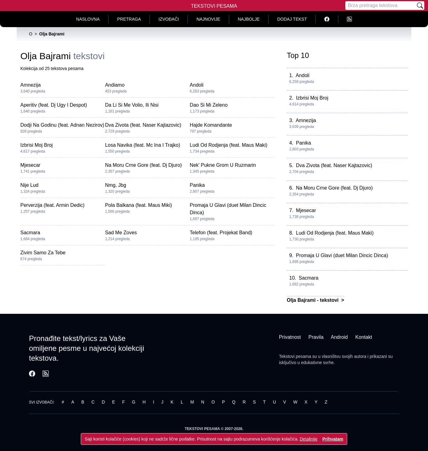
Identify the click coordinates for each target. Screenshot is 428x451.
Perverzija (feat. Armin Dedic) (52, 205)
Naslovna (88, 19)
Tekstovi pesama (295, 356)
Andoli (196, 85)
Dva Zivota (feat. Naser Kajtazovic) (143, 125)
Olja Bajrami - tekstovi (313, 300)
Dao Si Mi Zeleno (209, 105)
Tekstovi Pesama (214, 6)
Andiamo (115, 85)
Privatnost (290, 337)
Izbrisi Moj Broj (36, 145)
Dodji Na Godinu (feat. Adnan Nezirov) (62, 125)
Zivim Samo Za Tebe (42, 252)
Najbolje (249, 19)
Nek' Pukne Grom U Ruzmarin (223, 165)
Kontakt (363, 337)
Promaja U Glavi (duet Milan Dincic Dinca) (342, 255)
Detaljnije (309, 439)
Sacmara (30, 232)
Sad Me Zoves (121, 232)
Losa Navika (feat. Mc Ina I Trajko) (142, 145)
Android (339, 337)
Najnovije (208, 19)
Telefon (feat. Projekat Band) (221, 232)
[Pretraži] (420, 5)
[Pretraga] (380, 5)
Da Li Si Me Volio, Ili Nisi (131, 105)
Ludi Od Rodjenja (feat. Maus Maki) (228, 145)
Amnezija (30, 85)
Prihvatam (333, 439)
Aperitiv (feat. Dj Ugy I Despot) (53, 105)
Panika (197, 185)
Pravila (315, 337)
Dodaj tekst (292, 19)
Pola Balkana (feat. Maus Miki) (138, 205)
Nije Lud (29, 185)
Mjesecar (30, 165)
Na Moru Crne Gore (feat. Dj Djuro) (143, 165)
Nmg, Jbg (115, 185)
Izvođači (168, 19)
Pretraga (129, 19)
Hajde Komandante (211, 125)
